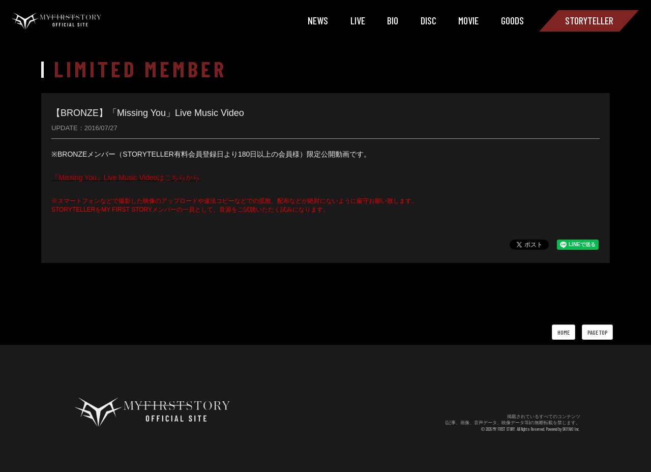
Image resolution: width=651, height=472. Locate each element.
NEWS (318, 20)
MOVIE (468, 20)
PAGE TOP (597, 332)
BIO (392, 20)
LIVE (357, 20)
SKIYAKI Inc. (571, 429)
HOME (563, 332)
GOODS (512, 20)
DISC (428, 20)
